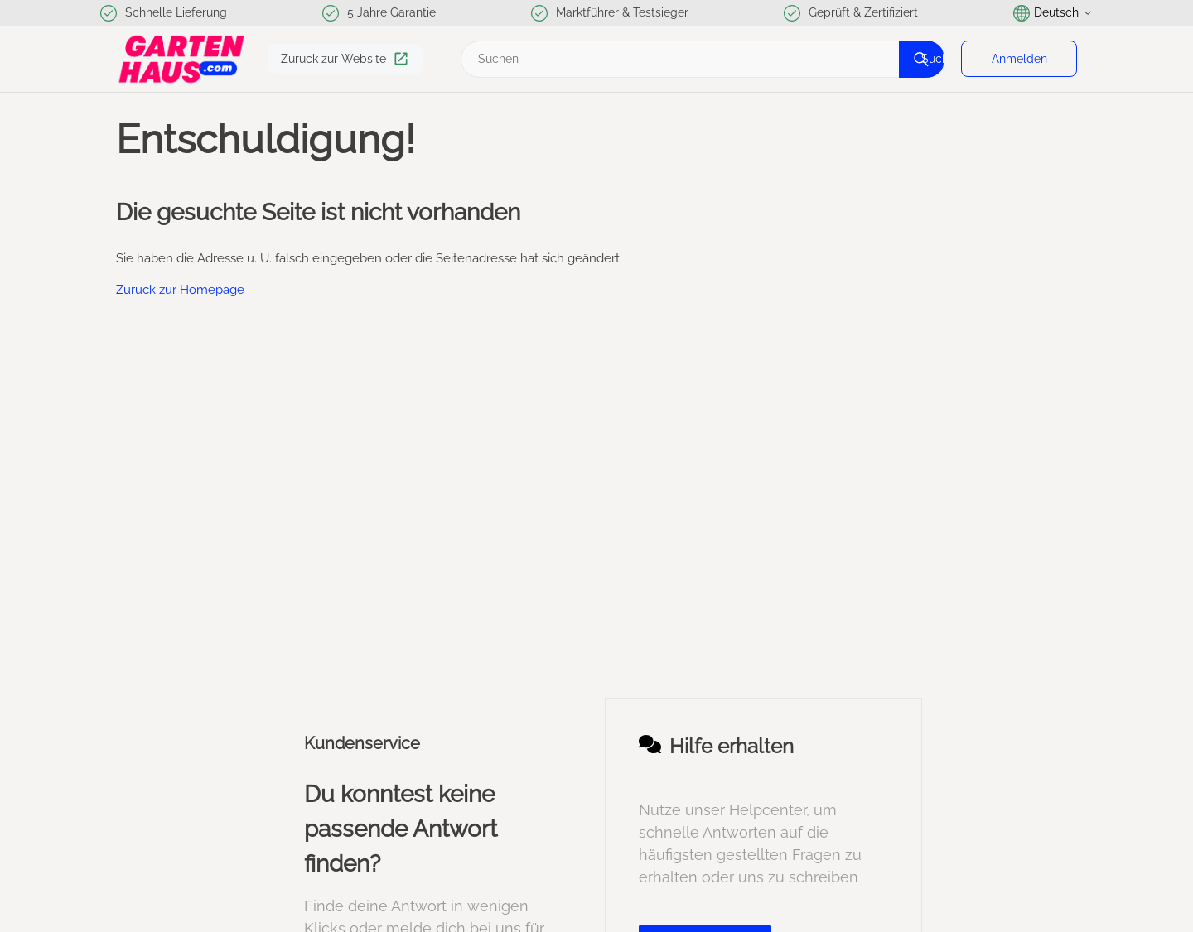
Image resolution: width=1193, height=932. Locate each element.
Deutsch (1053, 13)
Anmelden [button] (1019, 58)
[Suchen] (700, 59)
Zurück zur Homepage (180, 289)
